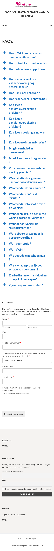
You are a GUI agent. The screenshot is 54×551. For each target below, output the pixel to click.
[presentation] (21, 407)
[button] (27, 55)
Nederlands (6, 440)
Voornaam (6, 327)
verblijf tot (8, 377)
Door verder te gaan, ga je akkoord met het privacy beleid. (26, 489)
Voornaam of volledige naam (13, 471)
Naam (5, 319)
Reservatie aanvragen (13, 414)
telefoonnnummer (11, 342)
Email (5, 332)
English (5, 445)
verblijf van (8, 366)
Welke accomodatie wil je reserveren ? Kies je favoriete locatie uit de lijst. (23, 354)
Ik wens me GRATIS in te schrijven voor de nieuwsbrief (21, 389)
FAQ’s (4, 520)
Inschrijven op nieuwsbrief (17, 393)
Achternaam (32, 327)
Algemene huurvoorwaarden (13, 515)
